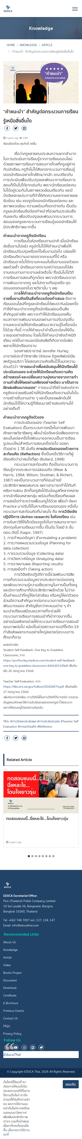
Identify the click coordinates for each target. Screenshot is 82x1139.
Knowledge (28, 45)
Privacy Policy (12, 1033)
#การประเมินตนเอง (48, 721)
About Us (9, 942)
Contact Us (10, 1018)
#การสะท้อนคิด (27, 726)
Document (10, 980)
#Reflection (44, 726)
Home (11, 45)
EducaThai (12, 1054)
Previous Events (13, 1010)
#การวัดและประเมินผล (23, 721)
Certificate (9, 995)
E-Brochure (10, 1003)
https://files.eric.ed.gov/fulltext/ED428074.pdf (33, 687)
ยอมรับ (71, 1084)
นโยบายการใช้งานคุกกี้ (16, 1132)
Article (47, 45)
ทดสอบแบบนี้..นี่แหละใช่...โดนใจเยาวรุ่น (37, 818)
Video (7, 965)
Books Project (12, 973)
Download (9, 988)
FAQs (6, 1026)
